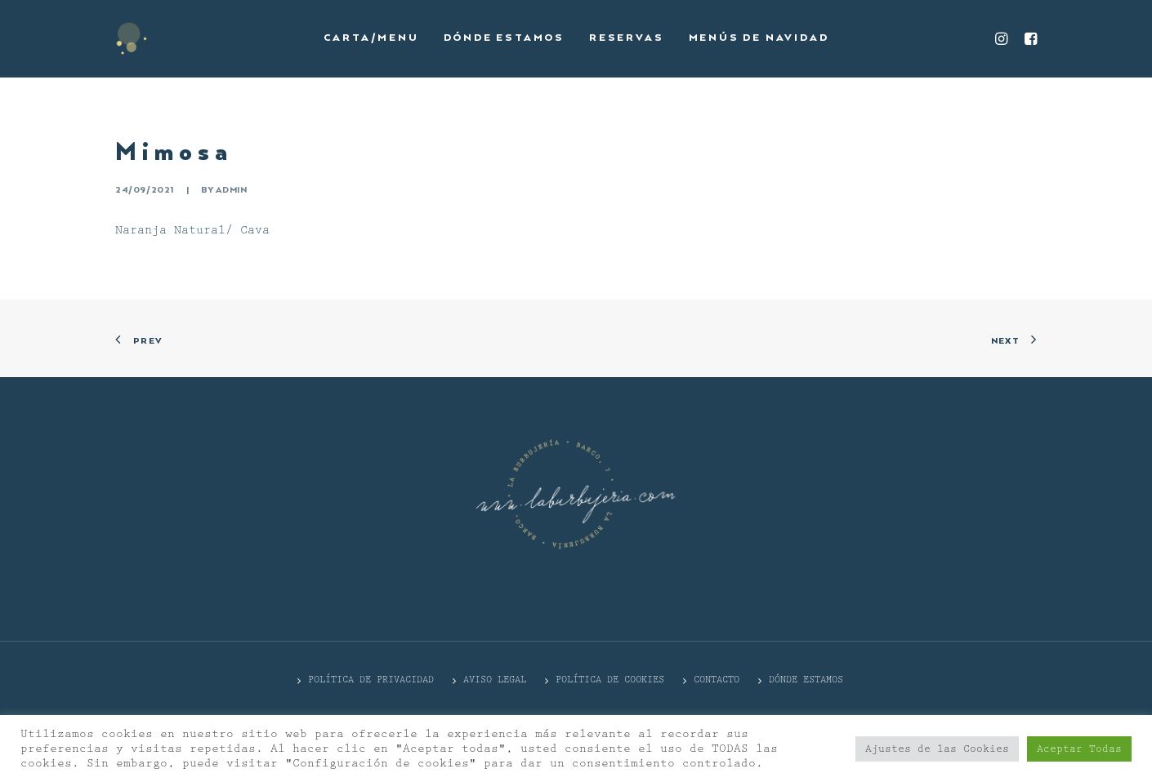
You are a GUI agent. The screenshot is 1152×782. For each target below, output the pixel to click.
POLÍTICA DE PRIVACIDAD (371, 679)
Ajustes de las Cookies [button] (937, 749)
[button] (1004, 38)
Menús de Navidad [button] (759, 38)
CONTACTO (716, 679)
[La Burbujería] (131, 38)
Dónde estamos (504, 38)
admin (231, 190)
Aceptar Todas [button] (1079, 749)
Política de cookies (610, 679)
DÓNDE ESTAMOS (806, 679)
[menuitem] (371, 38)
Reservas (626, 38)
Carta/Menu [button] (371, 38)
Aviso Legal (494, 679)
